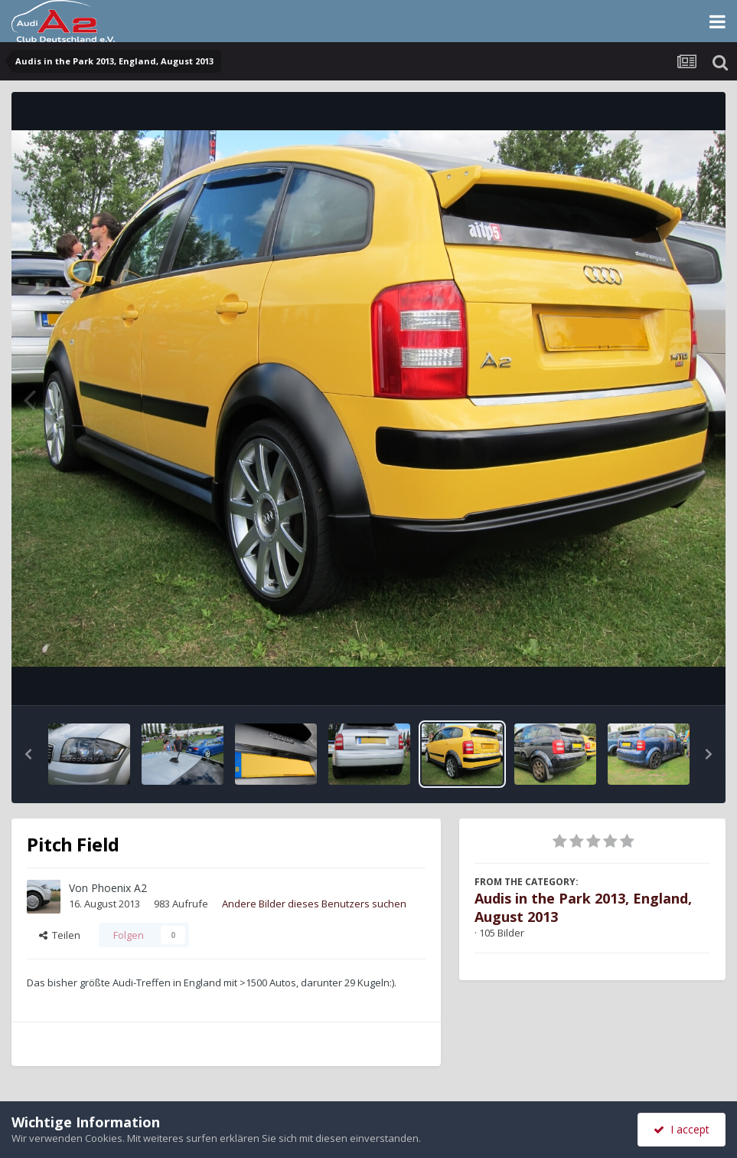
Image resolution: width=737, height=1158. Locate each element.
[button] (28, 754)
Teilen (59, 935)
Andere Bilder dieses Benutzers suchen (314, 903)
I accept (681, 1129)
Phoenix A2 (119, 888)
